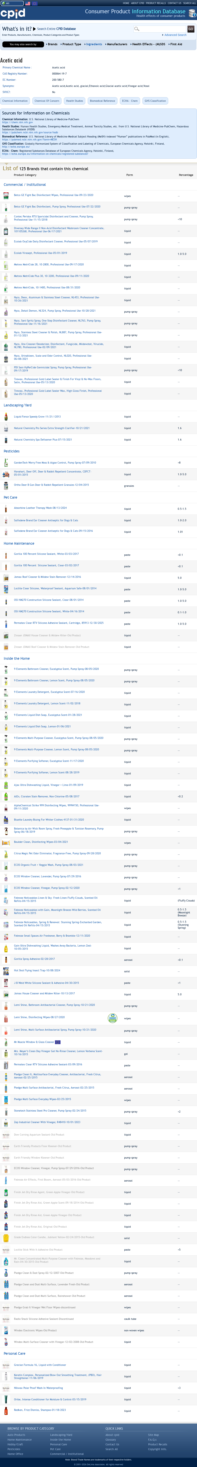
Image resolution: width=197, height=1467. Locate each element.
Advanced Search (175, 34)
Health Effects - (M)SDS (148, 44)
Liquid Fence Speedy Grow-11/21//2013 (37, 416)
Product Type (71, 44)
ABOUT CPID (137, 3)
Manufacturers (117, 44)
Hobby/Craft (15, 1444)
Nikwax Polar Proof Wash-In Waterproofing (38, 1387)
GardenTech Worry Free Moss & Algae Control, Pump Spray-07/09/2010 (55, 462)
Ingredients (94, 44)
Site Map (153, 1434)
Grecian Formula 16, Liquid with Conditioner (40, 1364)
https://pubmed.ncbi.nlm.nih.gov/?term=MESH (29, 139)
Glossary (111, 1439)
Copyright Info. (157, 1449)
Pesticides (14, 1449)
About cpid (112, 1434)
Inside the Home (60, 1439)
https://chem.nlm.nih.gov (17, 122)
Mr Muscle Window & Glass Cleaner (34, 1042)
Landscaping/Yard (61, 1434)
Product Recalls (157, 1444)
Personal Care (58, 1444)
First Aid (176, 44)
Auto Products (16, 1434)
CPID (13, 13)
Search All (112, 1449)
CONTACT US (174, 3)
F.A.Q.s (152, 1439)
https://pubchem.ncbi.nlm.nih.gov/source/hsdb (30, 132)
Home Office (15, 1453)
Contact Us (112, 1444)
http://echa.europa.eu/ (16, 146)
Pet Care (55, 1449)
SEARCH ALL (189, 3)
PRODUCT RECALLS (156, 3)
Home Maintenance (20, 1439)
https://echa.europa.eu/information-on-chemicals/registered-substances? (45, 153)
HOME (126, 3)
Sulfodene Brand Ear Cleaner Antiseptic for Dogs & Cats (46, 520)
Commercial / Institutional (67, 1453)
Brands (52, 44)
